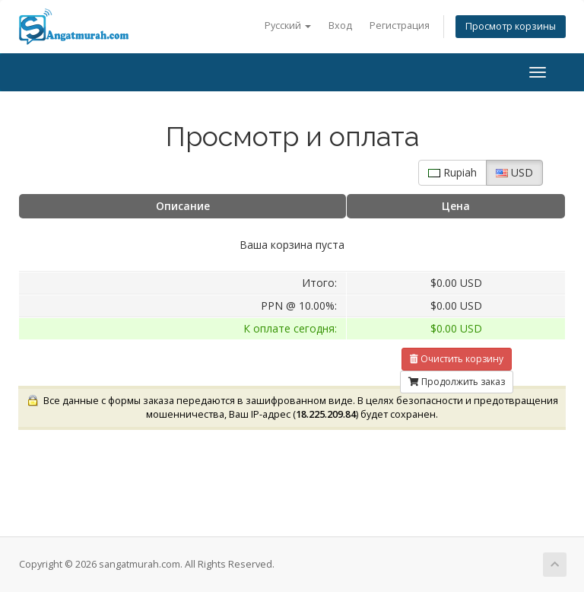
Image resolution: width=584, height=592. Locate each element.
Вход (340, 25)
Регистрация (400, 25)
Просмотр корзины (510, 26)
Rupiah (452, 172)
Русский (288, 25)
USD (514, 172)
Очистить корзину (456, 358)
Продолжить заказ (456, 381)
